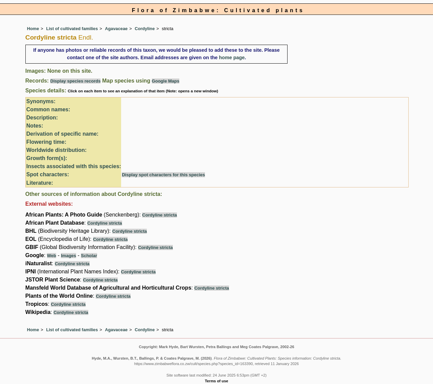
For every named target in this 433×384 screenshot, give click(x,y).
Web (51, 255)
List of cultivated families (72, 28)
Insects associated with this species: (73, 166)
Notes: (34, 126)
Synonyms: (40, 101)
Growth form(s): (46, 158)
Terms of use (216, 381)
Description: (42, 117)
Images (68, 255)
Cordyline (145, 28)
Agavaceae (116, 28)
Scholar (89, 255)
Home (33, 28)
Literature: (39, 183)
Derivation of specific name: (62, 134)
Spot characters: (47, 174)
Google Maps (166, 81)
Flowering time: (46, 142)
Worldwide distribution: (56, 150)
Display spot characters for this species (163, 174)
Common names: (48, 109)
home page (232, 57)
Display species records (75, 81)
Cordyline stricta (159, 215)
